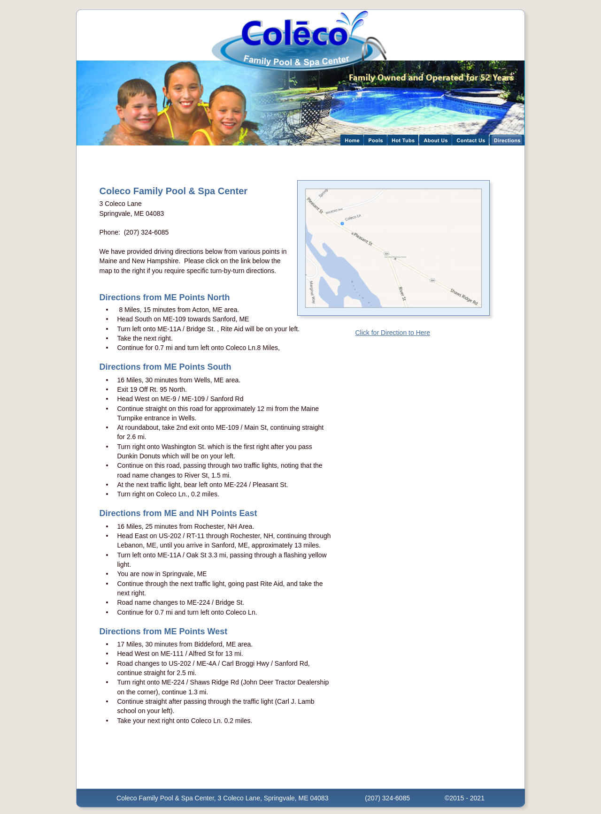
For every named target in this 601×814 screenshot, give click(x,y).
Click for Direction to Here (393, 332)
